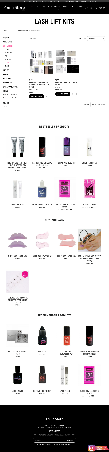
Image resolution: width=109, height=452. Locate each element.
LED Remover (17, 390)
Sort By (82, 38)
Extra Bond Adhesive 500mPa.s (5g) (42, 164)
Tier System (77, 6)
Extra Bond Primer (42, 390)
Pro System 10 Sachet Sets (17, 352)
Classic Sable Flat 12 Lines (65, 205)
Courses (55, 9)
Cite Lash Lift (23, 31)
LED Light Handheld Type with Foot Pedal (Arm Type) (89, 258)
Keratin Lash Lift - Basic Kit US (66, 83)
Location (62, 425)
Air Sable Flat (89, 204)
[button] (104, 8)
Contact (57, 6)
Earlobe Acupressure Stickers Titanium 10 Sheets (17, 300)
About (46, 425)
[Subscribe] (70, 440)
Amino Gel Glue (18, 204)
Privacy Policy (55, 427)
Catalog (66, 6)
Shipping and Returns (44, 427)
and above (10, 97)
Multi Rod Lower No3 (66, 255)
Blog (50, 6)
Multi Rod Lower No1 (17, 255)
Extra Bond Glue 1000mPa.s (67, 352)
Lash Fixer (65, 390)
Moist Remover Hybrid (42, 204)
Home (5, 31)
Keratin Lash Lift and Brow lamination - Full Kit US (40, 84)
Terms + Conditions (65, 427)
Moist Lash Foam (89, 162)
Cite (5, 107)
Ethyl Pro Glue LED (67, 162)
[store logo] (14, 8)
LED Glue (42, 351)
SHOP (13, 31)
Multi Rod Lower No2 (42, 255)
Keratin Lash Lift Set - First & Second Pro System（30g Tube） (17, 165)
